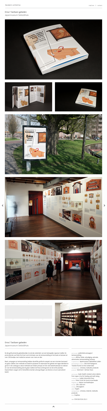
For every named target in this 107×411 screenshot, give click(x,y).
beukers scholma (12, 5)
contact (99, 5)
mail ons (91, 5)
